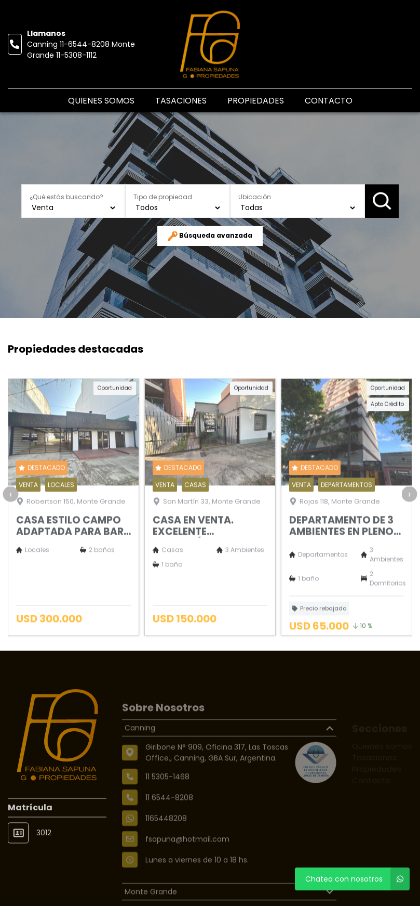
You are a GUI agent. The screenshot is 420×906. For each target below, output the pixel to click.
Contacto (329, 101)
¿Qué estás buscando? (66, 196)
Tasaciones (181, 101)
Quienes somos (101, 101)
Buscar (382, 201)
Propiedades (255, 101)
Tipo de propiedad (162, 196)
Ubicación (254, 196)
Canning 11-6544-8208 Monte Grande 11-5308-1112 (81, 49)
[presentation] (10, 519)
